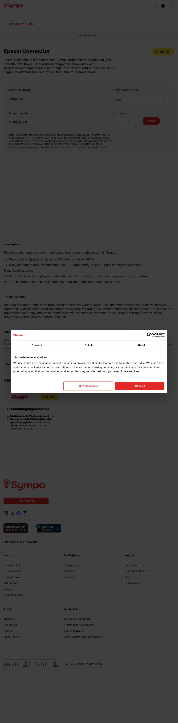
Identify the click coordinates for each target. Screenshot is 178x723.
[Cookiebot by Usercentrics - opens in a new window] (149, 335)
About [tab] (141, 345)
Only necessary (88, 385)
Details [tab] (89, 345)
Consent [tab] (37, 345)
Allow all (139, 385)
